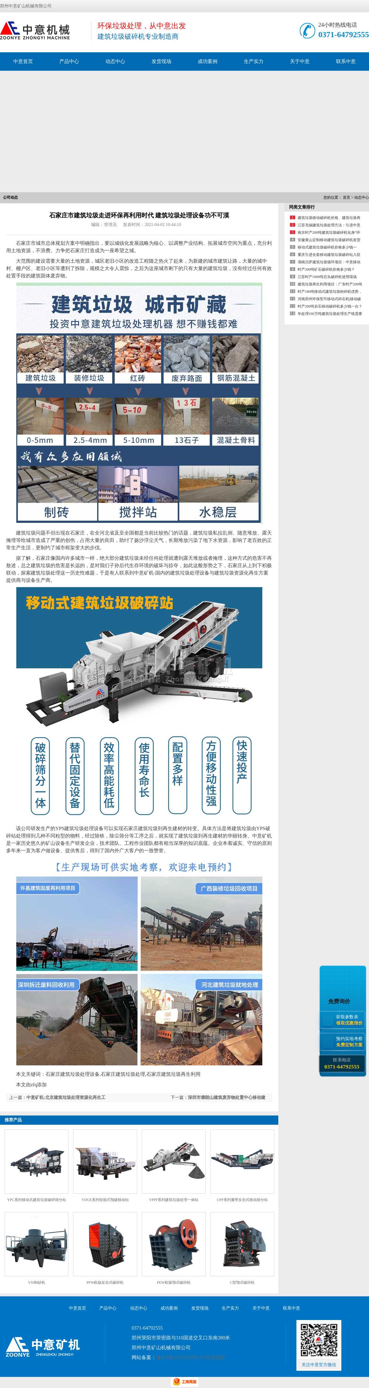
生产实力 (254, 61)
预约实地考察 (350, 1041)
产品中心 (69, 61)
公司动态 (10, 197)
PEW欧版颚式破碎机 (173, 1282)
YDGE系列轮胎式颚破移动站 (105, 1200)
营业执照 (215, 1357)
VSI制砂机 (36, 1282)
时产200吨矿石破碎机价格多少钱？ (326, 269)
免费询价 (340, 1001)
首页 (346, 197)
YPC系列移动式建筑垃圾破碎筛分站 (36, 1200)
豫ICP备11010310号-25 (180, 1357)
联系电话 (342, 1064)
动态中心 (115, 61)
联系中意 (346, 61)
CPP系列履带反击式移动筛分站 (242, 1200)
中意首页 (23, 61)
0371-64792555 (343, 34)
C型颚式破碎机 (242, 1282)
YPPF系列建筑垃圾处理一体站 (174, 1200)
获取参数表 (350, 1020)
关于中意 (300, 61)
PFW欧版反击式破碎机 (105, 1282)
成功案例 (207, 61)
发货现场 (161, 61)
